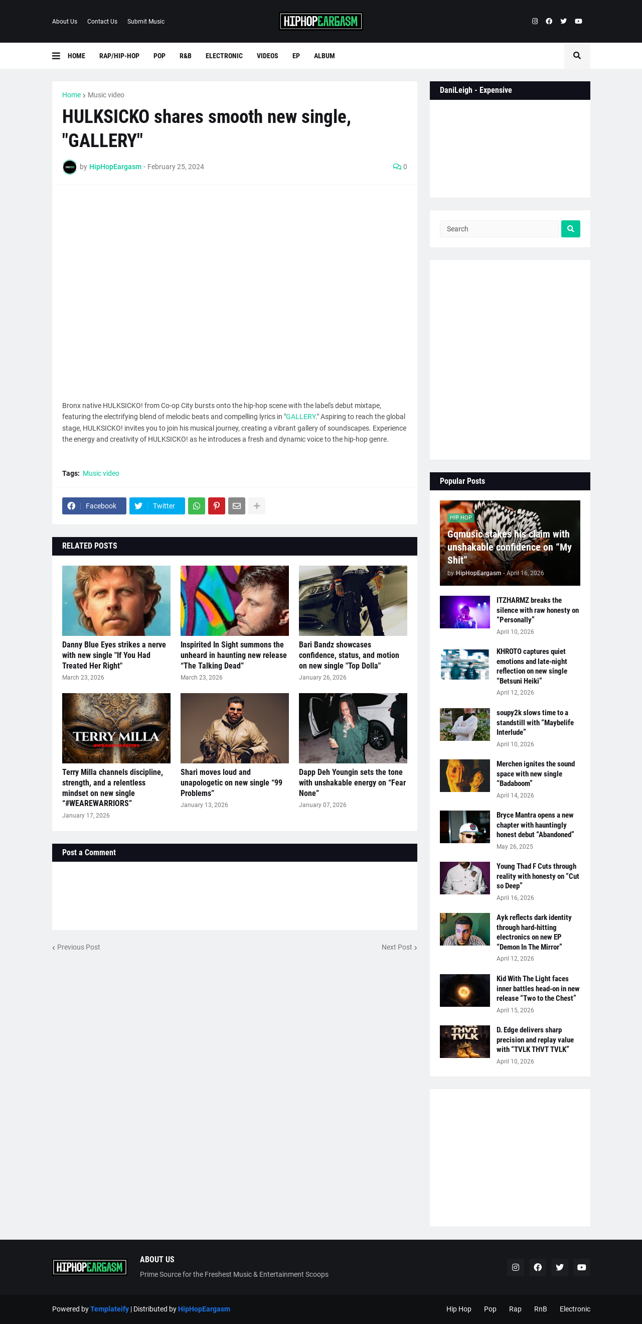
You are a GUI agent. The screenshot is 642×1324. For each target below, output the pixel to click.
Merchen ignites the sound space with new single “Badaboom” (536, 773)
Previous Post (78, 947)
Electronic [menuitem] (224, 56)
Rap (515, 1309)
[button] (60, 56)
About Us (64, 21)
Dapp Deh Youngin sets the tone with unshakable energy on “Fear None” (352, 782)
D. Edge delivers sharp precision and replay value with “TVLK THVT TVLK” (535, 1039)
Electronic (575, 1309)
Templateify (109, 1309)
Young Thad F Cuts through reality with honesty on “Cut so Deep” (538, 876)
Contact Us (102, 21)
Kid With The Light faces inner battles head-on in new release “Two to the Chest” (538, 988)
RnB (540, 1309)
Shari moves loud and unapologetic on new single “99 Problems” (231, 782)
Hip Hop (458, 1309)
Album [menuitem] (324, 56)
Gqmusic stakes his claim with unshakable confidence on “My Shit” (509, 547)
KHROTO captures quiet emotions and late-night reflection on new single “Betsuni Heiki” (532, 666)
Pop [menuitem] (159, 56)
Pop (490, 1309)
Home (71, 94)
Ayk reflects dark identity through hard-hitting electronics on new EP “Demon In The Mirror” (534, 932)
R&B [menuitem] (186, 56)
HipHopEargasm (204, 1309)
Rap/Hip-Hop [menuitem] (119, 56)
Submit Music (146, 21)
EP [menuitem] (296, 56)
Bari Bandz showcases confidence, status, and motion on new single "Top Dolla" (349, 655)
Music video (106, 94)
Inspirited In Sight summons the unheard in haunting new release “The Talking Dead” (234, 655)
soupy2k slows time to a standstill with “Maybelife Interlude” (535, 722)
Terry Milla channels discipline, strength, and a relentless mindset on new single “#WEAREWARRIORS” (112, 787)
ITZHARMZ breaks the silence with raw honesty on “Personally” (538, 610)
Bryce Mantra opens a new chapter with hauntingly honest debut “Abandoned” (535, 825)
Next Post (397, 947)
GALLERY (300, 417)
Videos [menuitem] (267, 56)
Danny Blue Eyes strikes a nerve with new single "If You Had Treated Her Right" (114, 655)
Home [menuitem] (76, 56)
